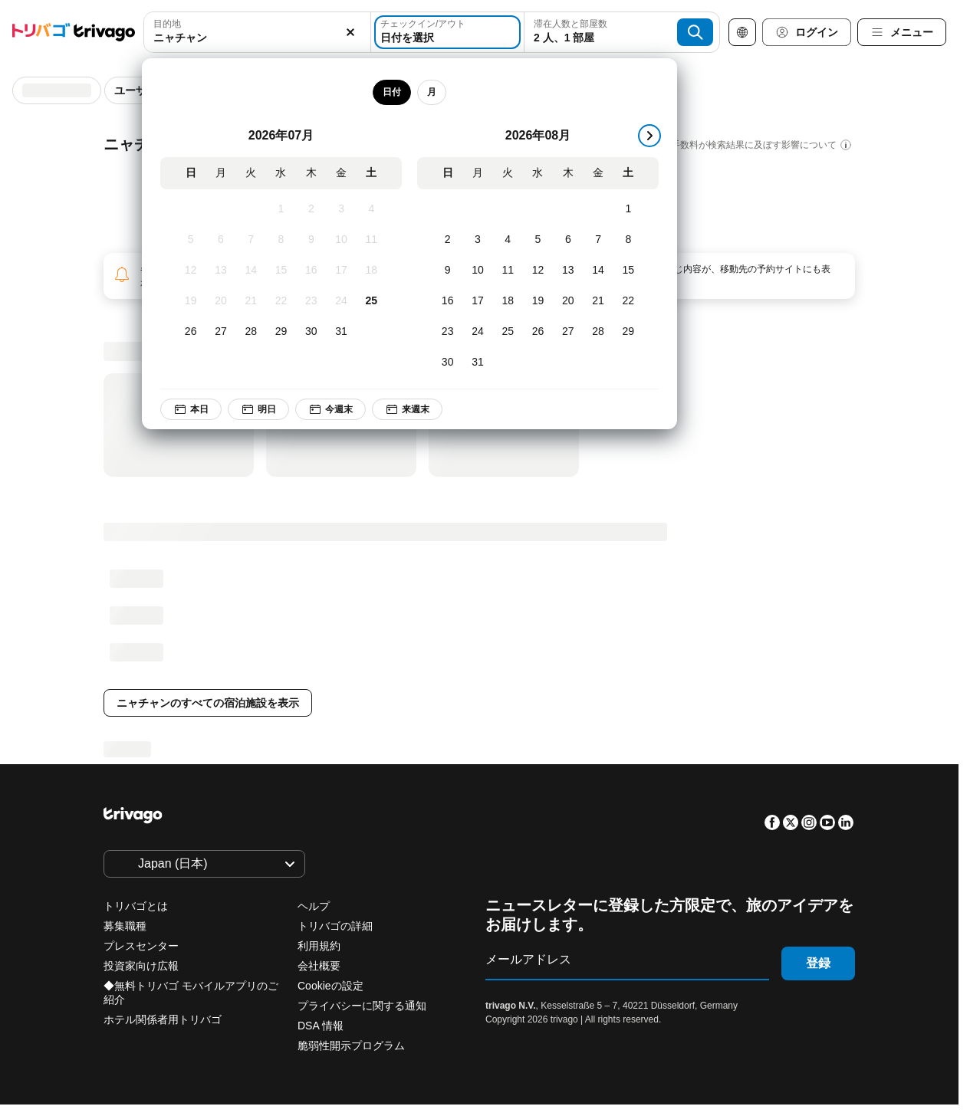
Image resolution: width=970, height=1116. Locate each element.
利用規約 (319, 946)
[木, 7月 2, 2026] (311, 209)
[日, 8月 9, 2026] (447, 270)
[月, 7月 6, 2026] (220, 240)
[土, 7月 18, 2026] (371, 270)
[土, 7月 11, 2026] (371, 240)
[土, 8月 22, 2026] (628, 301)
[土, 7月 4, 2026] (371, 209)
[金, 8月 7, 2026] (598, 240)
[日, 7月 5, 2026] (191, 240)
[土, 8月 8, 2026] (628, 240)
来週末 (407, 409)
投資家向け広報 (141, 966)
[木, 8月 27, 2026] (568, 332)
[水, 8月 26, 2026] (538, 332)
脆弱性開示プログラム (351, 1045)
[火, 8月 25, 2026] (508, 332)
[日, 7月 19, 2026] (191, 301)
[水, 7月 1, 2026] (281, 209)
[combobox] (257, 32)
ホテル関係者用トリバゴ (163, 1019)
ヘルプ (314, 906)
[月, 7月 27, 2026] (220, 332)
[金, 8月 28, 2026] (598, 332)
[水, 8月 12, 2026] (538, 270)
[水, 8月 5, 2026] (538, 240)
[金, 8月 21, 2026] (598, 301)
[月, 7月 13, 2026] (220, 270)
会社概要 (319, 966)
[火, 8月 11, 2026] (508, 270)
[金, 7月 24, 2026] (341, 301)
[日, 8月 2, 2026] (447, 240)
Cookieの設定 (332, 986)
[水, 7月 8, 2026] (281, 240)
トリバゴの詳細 (335, 926)
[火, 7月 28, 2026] (251, 332)
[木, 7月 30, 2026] (311, 332)
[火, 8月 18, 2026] (508, 301)
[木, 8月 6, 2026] (568, 240)
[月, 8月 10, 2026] (477, 270)
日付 (392, 92)
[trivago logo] (73, 32)
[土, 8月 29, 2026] (628, 332)
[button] (257, 32)
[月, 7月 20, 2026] (220, 301)
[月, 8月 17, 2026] (477, 301)
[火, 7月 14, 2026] (251, 270)
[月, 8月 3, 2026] (477, 240)
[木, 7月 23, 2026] (311, 301)
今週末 (330, 409)
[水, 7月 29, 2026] (281, 332)
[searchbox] (257, 38)
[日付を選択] (447, 32)
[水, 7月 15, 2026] (281, 270)
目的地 (167, 23)
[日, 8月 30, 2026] (447, 362)
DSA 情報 (321, 1025)
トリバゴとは (136, 906)
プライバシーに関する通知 (362, 1005)
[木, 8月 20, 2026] (568, 301)
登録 (818, 963)
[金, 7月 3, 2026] (341, 209)
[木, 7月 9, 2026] (311, 240)
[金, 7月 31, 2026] (341, 332)
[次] (649, 135)
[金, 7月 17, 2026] (341, 270)
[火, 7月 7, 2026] (251, 240)
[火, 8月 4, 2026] (508, 240)
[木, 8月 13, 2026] (568, 270)
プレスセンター (141, 946)
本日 (191, 409)
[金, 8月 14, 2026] (598, 270)
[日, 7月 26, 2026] (191, 332)
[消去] (350, 32)
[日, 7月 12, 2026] (191, 270)
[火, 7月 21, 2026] (251, 301)
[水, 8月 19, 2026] (538, 301)
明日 (258, 409)
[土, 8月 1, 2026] (628, 209)
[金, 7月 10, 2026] (341, 240)
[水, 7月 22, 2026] (281, 301)
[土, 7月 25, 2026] (371, 301)
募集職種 (125, 926)
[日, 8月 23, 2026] (447, 332)
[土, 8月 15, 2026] (628, 270)
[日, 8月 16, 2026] (447, 301)
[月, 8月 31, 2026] (477, 362)
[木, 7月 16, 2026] (311, 270)
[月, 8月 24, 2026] (477, 332)
